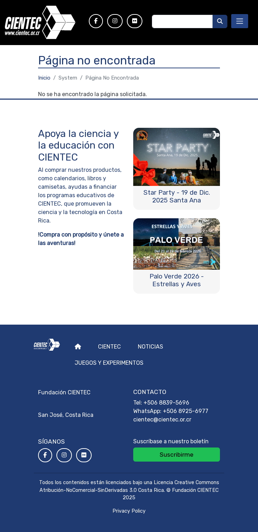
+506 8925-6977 (185, 411)
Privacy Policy (129, 511)
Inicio (44, 78)
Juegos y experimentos (109, 362)
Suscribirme (177, 454)
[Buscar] (220, 21)
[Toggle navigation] (239, 21)
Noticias (150, 346)
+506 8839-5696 (166, 402)
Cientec (109, 346)
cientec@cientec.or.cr (162, 419)
